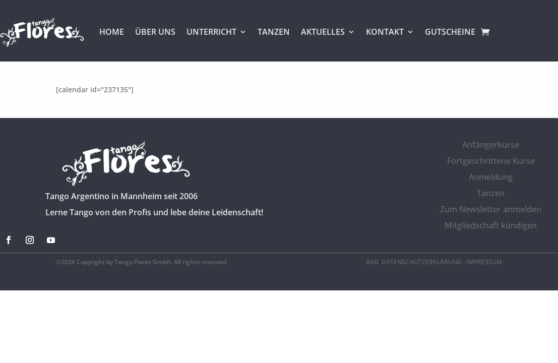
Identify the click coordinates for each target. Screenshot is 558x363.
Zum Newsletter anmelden (490, 209)
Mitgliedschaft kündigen (491, 225)
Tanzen (491, 193)
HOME (111, 31)
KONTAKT (385, 31)
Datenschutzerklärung (422, 262)
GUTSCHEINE (450, 31)
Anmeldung (491, 177)
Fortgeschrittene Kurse (491, 160)
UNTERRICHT (211, 31)
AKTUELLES (323, 31)
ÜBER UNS (155, 31)
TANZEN (274, 31)
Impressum (484, 262)
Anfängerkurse (490, 144)
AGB (372, 262)
